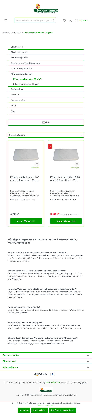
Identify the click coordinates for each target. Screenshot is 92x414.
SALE (13, 105)
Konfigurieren (39, 410)
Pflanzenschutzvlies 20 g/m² (27, 79)
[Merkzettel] (64, 20)
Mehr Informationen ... (46, 405)
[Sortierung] (46, 135)
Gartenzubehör (18, 100)
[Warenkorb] (81, 20)
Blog (13, 111)
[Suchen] (53, 20)
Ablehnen (23, 410)
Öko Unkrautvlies (19, 52)
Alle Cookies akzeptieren (62, 410)
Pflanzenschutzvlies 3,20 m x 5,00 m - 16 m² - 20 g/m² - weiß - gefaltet (65, 179)
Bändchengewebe (19, 57)
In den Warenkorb (26, 221)
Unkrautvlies (17, 46)
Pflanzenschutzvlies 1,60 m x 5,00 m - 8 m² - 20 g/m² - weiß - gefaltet (26, 179)
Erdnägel (15, 94)
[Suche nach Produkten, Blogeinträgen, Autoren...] (32, 20)
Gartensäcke (17, 89)
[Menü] (6, 20)
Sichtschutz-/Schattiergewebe (26, 63)
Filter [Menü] (46, 121)
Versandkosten (53, 382)
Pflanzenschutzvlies (21, 74)
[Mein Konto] (70, 20)
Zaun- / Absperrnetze (21, 68)
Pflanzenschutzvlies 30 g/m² (26, 84)
